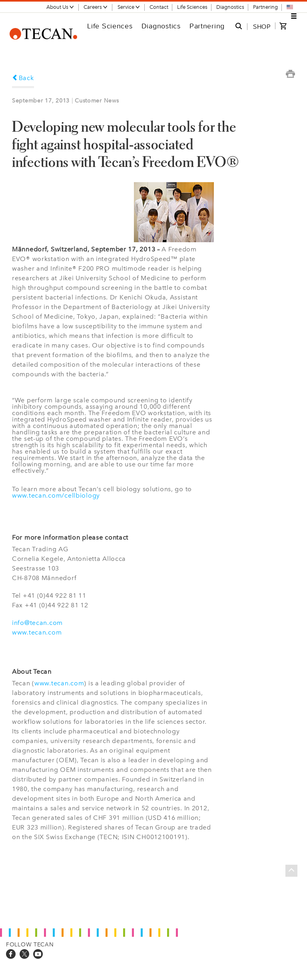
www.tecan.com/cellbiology (56, 495)
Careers (96, 7)
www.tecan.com (37, 632)
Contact (159, 7)
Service (129, 7)
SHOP (262, 26)
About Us (60, 7)
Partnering (265, 7)
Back (23, 78)
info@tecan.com (37, 623)
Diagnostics (230, 7)
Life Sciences (192, 7)
